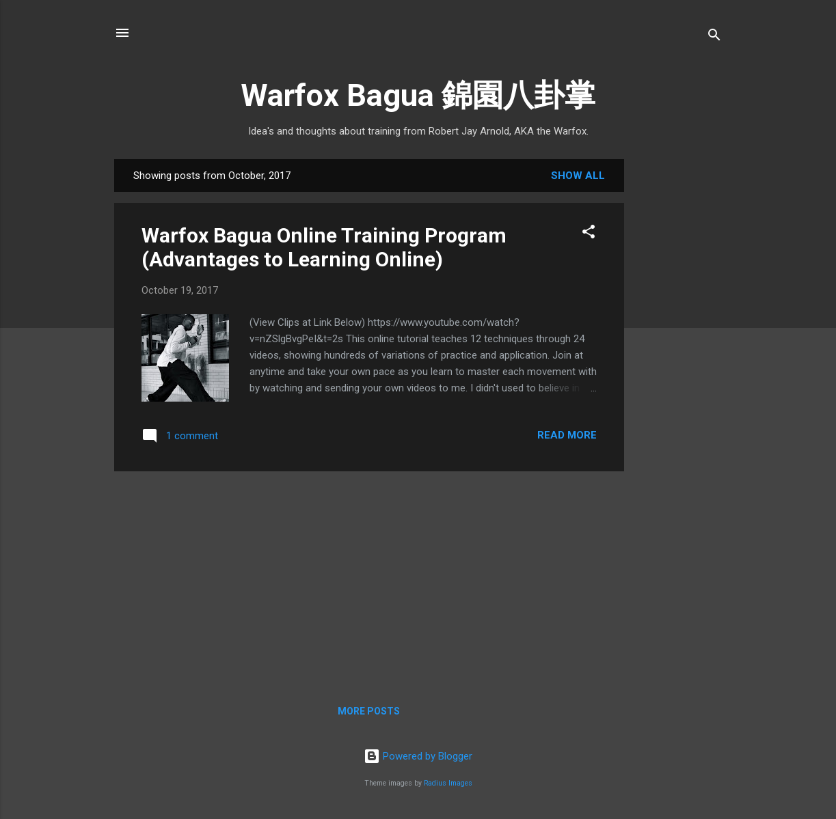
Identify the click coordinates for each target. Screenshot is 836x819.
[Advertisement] (679, 375)
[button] (588, 234)
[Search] (714, 37)
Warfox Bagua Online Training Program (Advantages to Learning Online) (324, 247)
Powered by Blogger (418, 756)
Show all (578, 175)
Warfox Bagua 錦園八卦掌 (418, 95)
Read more (567, 435)
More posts (369, 711)
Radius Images (448, 783)
